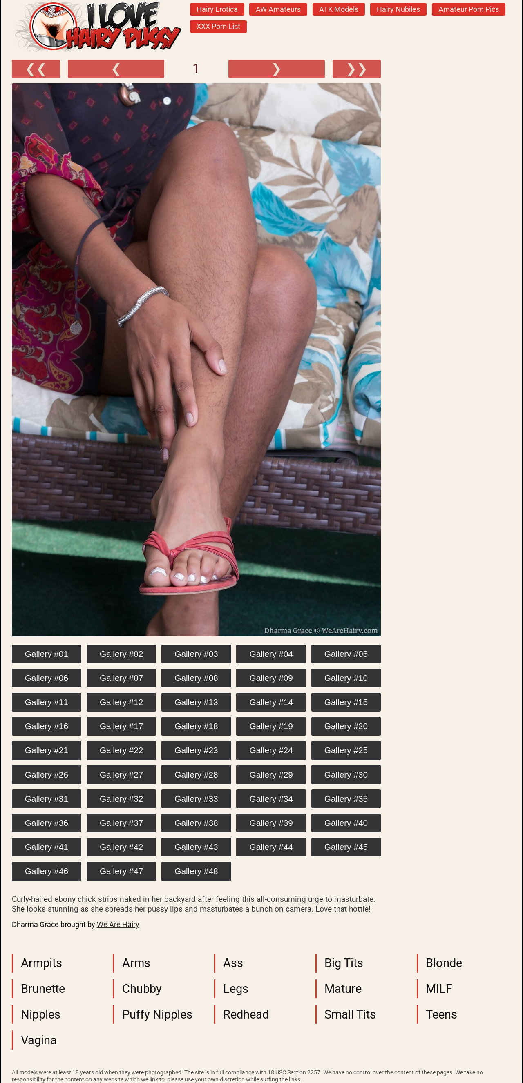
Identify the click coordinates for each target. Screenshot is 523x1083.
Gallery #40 (346, 822)
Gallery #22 (121, 750)
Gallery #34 (271, 798)
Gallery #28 (196, 774)
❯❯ (357, 68)
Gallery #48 (196, 871)
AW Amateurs (278, 9)
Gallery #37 (121, 822)
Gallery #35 (346, 798)
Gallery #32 (121, 798)
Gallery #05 (346, 653)
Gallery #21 (46, 750)
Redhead (246, 1014)
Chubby (142, 989)
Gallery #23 (196, 750)
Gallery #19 (271, 726)
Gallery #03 (196, 653)
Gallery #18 (196, 726)
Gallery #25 (346, 750)
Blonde (444, 963)
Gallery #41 (46, 847)
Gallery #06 (46, 678)
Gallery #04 (271, 653)
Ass (233, 963)
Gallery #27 (121, 774)
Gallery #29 (271, 774)
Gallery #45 (346, 847)
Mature (343, 989)
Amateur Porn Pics (468, 9)
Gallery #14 (271, 702)
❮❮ (36, 68)
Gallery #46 (46, 871)
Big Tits (343, 963)
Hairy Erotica (217, 9)
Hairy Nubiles (398, 9)
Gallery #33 (196, 798)
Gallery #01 (46, 653)
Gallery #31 (46, 798)
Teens (441, 1014)
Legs (235, 989)
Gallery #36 (46, 822)
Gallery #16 (46, 726)
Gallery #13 (196, 702)
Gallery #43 (196, 847)
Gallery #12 (121, 702)
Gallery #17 (121, 726)
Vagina (39, 1040)
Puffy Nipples (157, 1014)
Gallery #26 (46, 774)
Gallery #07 (121, 678)
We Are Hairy (118, 925)
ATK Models (338, 9)
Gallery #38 (196, 822)
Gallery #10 (346, 678)
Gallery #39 (271, 822)
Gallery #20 (346, 726)
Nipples (40, 1014)
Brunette (43, 989)
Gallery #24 (271, 750)
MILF (439, 989)
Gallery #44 (271, 847)
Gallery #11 (46, 702)
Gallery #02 (121, 653)
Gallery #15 (346, 702)
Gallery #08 (196, 678)
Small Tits (350, 1014)
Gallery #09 (271, 678)
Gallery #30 (346, 774)
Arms (136, 963)
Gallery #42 (121, 847)
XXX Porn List (218, 26)
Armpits (41, 963)
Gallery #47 (121, 871)
